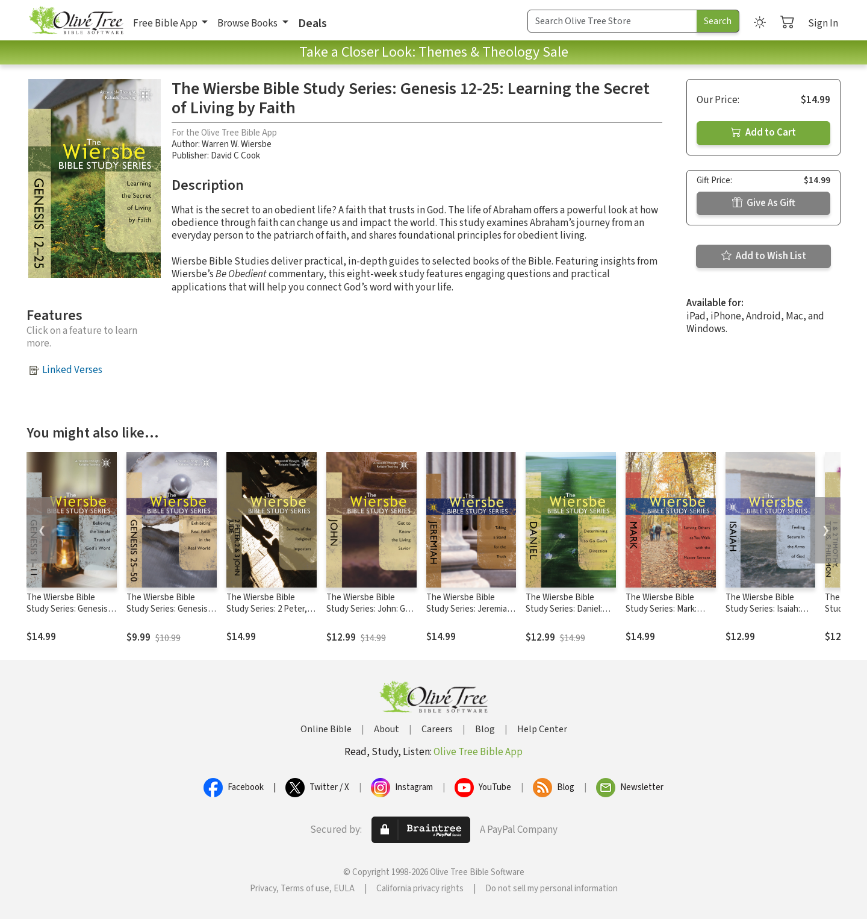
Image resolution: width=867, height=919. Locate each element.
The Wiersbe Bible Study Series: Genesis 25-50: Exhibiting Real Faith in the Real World (168, 614)
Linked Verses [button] (72, 370)
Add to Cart (763, 132)
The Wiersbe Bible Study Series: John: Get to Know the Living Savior (370, 614)
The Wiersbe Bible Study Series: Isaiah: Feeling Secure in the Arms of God (765, 614)
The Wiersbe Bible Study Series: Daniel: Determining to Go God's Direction (564, 614)
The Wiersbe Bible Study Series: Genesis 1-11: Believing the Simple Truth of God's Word (71, 614)
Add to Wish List (763, 256)
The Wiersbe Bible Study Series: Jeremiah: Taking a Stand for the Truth (470, 614)
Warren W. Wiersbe (237, 144)
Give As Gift (763, 203)
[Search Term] (612, 21)
